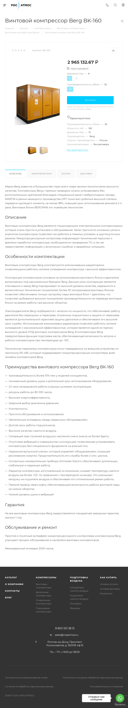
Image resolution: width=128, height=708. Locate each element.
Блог (8, 597)
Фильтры (75, 608)
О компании (14, 584)
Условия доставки (110, 588)
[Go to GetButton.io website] (120, 704)
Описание (15, 174)
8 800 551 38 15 (64, 628)
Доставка (86, 174)
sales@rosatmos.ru (66, 634)
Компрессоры (46, 577)
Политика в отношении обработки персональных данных (93, 677)
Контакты (12, 590)
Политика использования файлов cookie (26, 677)
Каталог (11, 577)
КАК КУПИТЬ (108, 577)
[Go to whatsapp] (120, 698)
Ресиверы (75, 603)
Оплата (66, 174)
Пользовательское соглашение (106, 686)
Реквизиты (106, 593)
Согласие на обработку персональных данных (29, 686)
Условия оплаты (109, 584)
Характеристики (42, 174)
